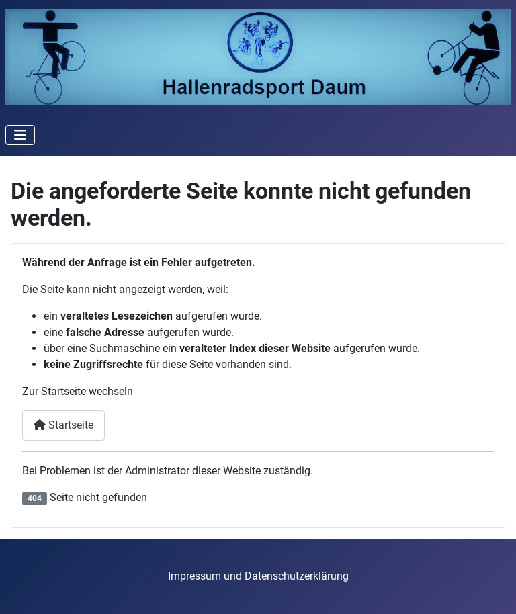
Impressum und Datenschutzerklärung (258, 576)
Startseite (63, 425)
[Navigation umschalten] (20, 135)
